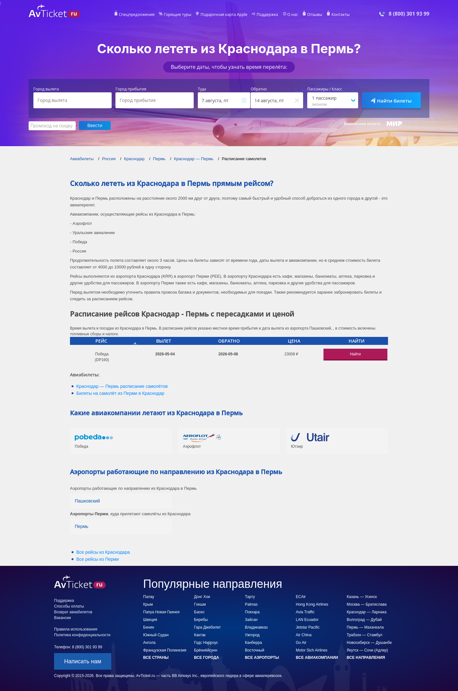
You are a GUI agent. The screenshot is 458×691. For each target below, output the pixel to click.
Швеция (150, 619)
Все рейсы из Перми (97, 558)
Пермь (81, 526)
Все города (206, 657)
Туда (202, 89)
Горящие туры (178, 14)
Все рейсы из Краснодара (103, 551)
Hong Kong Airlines (312, 604)
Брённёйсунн (205, 650)
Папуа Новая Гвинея (161, 611)
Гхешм (200, 604)
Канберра (253, 642)
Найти (355, 354)
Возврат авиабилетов (73, 611)
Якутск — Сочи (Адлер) (367, 650)
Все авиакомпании (317, 657)
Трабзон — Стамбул (364, 634)
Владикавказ (256, 627)
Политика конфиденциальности (82, 634)
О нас (291, 14)
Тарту (250, 596)
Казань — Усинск (362, 596)
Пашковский (87, 500)
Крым (148, 604)
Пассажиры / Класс (324, 89)
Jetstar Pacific (308, 627)
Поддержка (266, 14)
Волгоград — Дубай (364, 619)
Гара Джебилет (207, 627)
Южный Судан (156, 634)
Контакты (338, 14)
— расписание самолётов (122, 385)
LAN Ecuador (307, 619)
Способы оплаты (69, 606)
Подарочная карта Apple (224, 14)
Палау (148, 596)
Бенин (148, 627)
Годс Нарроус (206, 642)
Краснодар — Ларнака (366, 611)
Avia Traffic (305, 611)
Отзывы (313, 14)
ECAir (301, 596)
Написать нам (82, 661)
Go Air (301, 642)
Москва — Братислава (366, 604)
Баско (199, 611)
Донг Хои (202, 596)
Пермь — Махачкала (365, 627)
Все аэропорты (262, 657)
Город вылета (46, 89)
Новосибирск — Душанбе (369, 642)
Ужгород (252, 634)
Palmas (251, 604)
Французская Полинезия (164, 650)
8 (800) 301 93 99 (409, 14)
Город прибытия (130, 89)
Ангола (149, 642)
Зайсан (251, 619)
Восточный (254, 650)
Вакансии (62, 617)
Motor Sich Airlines (311, 650)
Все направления (366, 657)
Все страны (156, 657)
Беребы (201, 619)
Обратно (259, 89)
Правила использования (75, 629)
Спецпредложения (138, 14)
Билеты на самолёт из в (120, 392)
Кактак (199, 634)
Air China (303, 634)
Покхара (252, 611)
